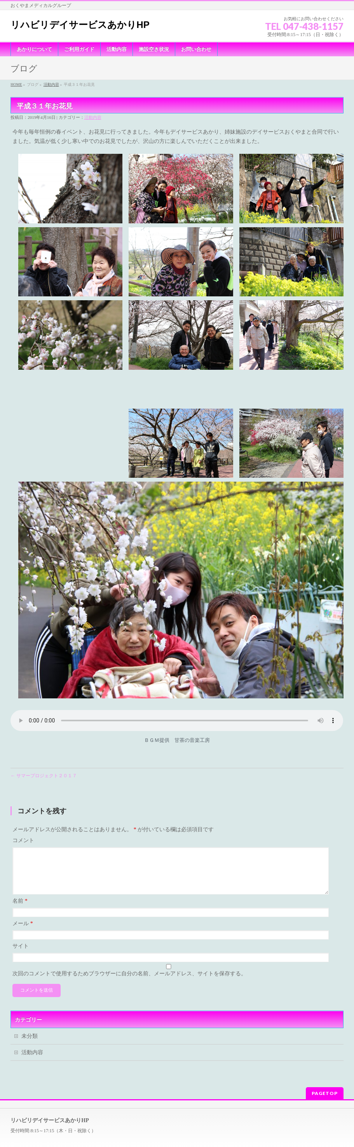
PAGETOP (325, 1062)
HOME (16, 84)
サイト (20, 921)
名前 (20, 876)
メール (22, 898)
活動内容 (51, 84)
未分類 (29, 1010)
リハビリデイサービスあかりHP (79, 24)
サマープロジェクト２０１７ (43, 740)
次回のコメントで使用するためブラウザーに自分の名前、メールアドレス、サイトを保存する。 (129, 948)
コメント (23, 806)
